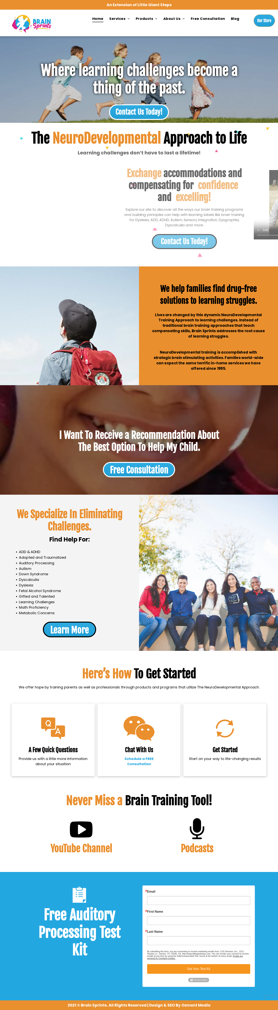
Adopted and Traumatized (44, 558)
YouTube (65, 849)
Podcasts (197, 849)
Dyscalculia (32, 579)
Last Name (155, 931)
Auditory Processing (39, 563)
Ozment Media (195, 1005)
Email (151, 891)
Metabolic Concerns (39, 610)
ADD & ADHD (33, 553)
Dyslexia (29, 584)
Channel (97, 849)
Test (109, 932)
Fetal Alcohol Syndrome (42, 589)
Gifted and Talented (39, 594)
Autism (28, 569)
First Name (155, 911)
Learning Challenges (39, 599)
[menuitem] (97, 18)
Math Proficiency (36, 604)
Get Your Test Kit (198, 968)
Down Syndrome (36, 574)
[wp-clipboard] (79, 904)
